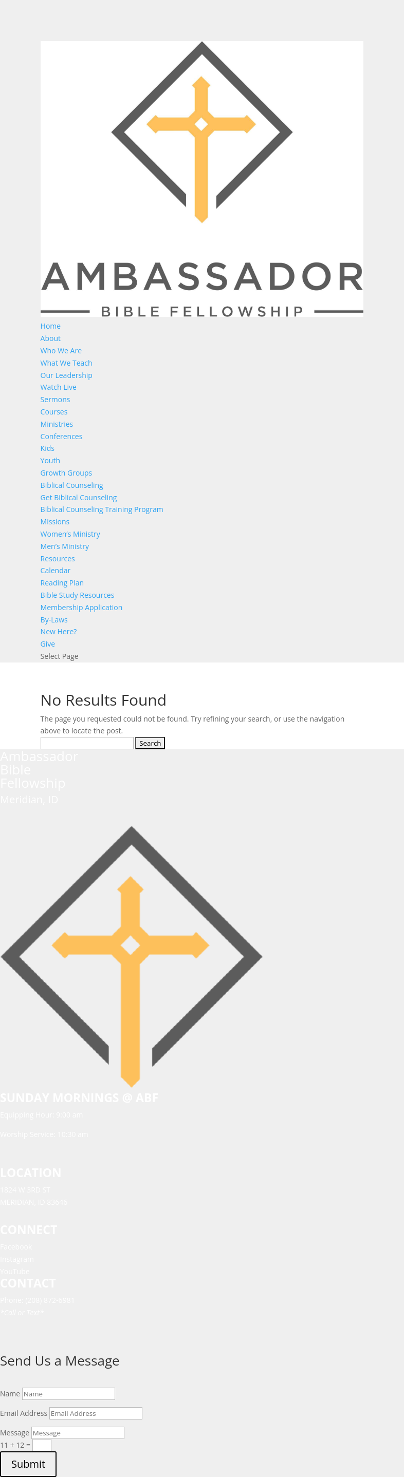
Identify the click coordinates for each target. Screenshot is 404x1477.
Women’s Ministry (70, 534)
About (51, 338)
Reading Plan (62, 583)
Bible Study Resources (78, 595)
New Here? (59, 631)
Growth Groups (67, 473)
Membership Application (82, 607)
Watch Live (59, 387)
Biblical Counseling (72, 485)
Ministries (57, 424)
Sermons (55, 399)
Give (48, 644)
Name (10, 1393)
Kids (47, 448)
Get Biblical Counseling (79, 497)
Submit (28, 1464)
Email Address (23, 1413)
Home (51, 326)
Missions (55, 521)
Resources (58, 558)
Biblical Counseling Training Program (102, 509)
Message (14, 1432)
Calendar (56, 570)
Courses (54, 411)
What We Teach (67, 363)
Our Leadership (67, 375)
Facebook (16, 1247)
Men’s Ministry (65, 546)
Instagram (17, 1259)
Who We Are (61, 350)
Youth (50, 460)
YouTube (15, 1271)
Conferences (62, 436)
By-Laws (54, 619)
